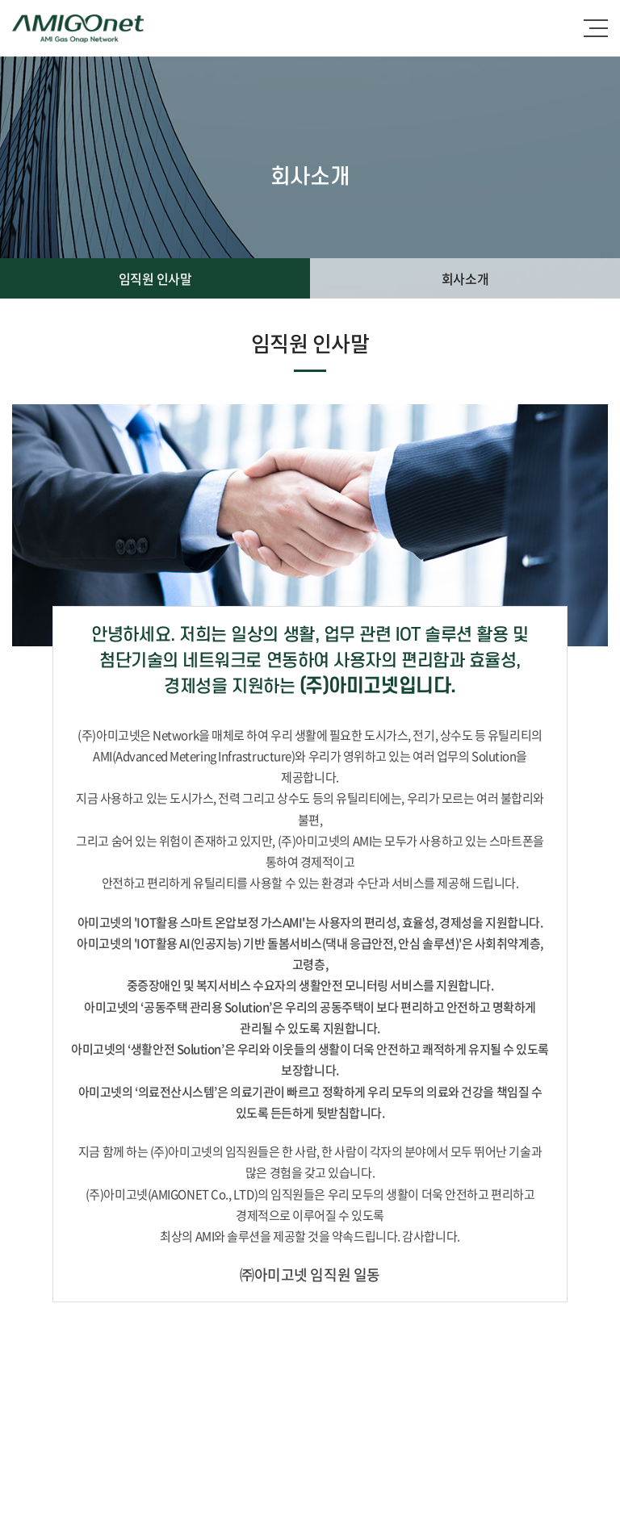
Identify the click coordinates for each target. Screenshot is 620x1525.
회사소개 (465, 278)
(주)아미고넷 (78, 29)
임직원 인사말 (155, 278)
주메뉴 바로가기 (0, 0)
